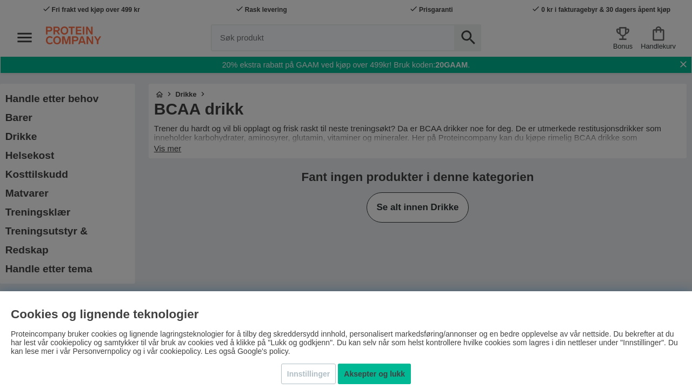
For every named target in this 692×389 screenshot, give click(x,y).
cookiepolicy (179, 351)
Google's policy (262, 351)
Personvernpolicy (101, 351)
